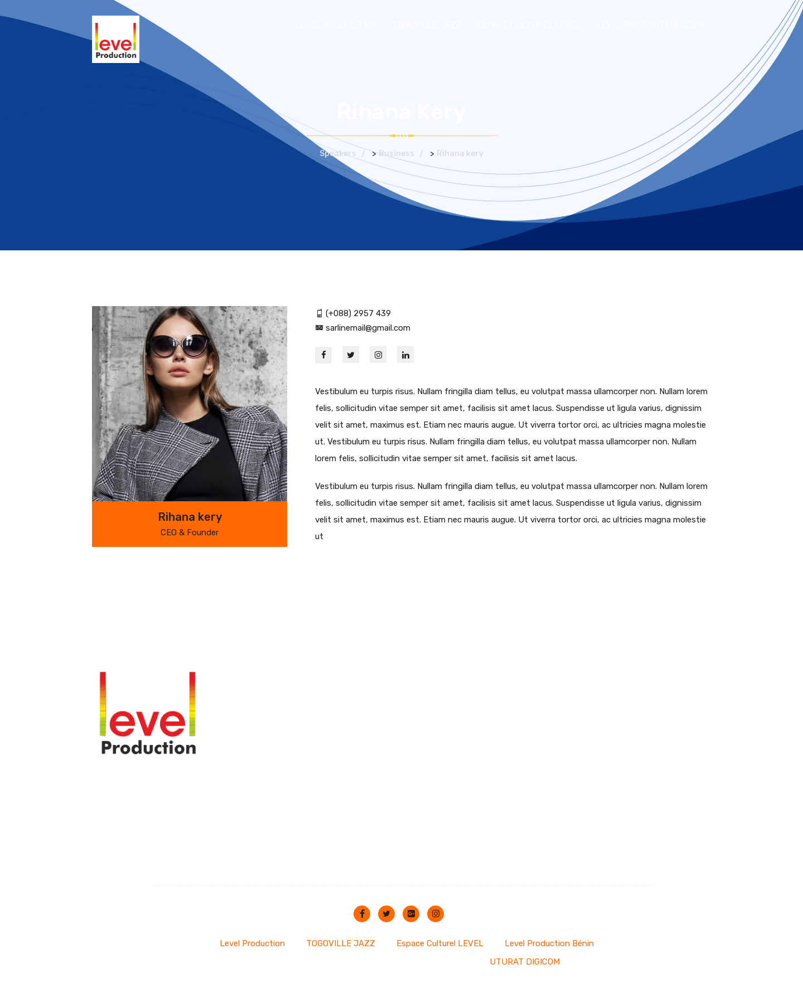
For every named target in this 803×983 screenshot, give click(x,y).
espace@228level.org (344, 687)
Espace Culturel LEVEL (529, 25)
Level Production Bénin (650, 25)
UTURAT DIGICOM (525, 962)
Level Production (335, 25)
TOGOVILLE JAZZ (426, 25)
